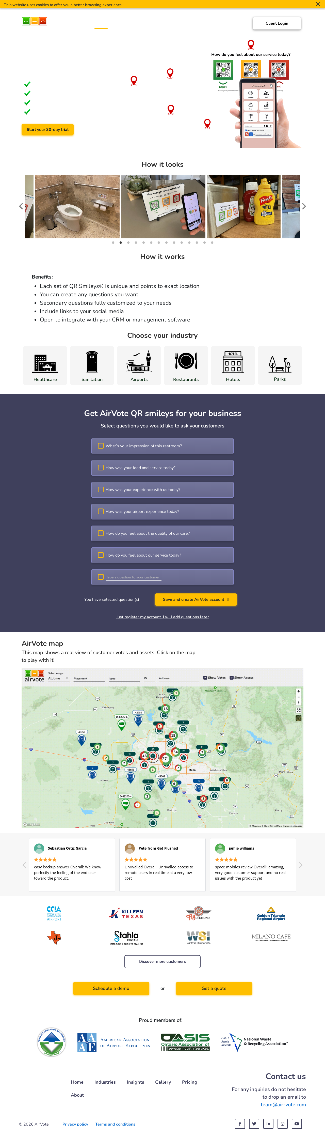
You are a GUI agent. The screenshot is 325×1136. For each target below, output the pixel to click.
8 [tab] (166, 242)
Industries (123, 24)
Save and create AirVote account (196, 599)
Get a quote (214, 988)
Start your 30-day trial (48, 129)
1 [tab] (113, 242)
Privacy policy (75, 1124)
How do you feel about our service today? (143, 555)
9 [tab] (173, 242)
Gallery (196, 24)
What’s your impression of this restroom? (144, 446)
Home (101, 24)
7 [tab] (158, 242)
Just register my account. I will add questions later (162, 617)
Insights (174, 24)
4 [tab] (135, 242)
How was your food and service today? (140, 468)
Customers (150, 24)
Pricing (216, 24)
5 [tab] (143, 242)
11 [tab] (189, 242)
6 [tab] (151, 242)
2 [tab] (120, 242)
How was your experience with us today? (143, 490)
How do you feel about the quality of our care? (148, 533)
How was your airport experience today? (142, 511)
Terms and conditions (115, 1124)
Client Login (277, 23)
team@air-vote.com (283, 1104)
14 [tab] (212, 242)
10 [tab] (181, 242)
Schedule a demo (102, 129)
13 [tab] (204, 242)
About (236, 24)
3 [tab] (128, 242)
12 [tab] (196, 242)
